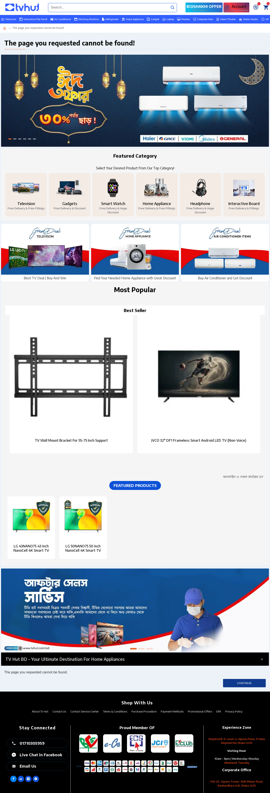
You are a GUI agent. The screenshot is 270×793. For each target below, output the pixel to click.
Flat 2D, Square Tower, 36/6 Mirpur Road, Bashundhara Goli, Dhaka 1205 (236, 783)
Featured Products (135, 485)
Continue (244, 683)
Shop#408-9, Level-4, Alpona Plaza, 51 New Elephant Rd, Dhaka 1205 (236, 741)
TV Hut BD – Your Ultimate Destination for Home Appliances (65, 659)
